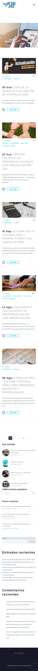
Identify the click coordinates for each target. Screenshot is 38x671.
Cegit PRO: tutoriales (17, 462)
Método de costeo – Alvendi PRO (21, 472)
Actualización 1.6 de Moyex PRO (24, 609)
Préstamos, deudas (8, 146)
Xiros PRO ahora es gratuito (19, 483)
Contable (16, 79)
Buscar (4, 538)
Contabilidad (6, 79)
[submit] (33, 492)
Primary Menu (34, 4)
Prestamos (24, 143)
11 (35, 293)
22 (23, 438)
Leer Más (12, 109)
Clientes (5, 143)
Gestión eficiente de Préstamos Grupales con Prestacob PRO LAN (20, 635)
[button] (3, 109)
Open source (17, 296)
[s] (19, 493)
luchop (7, 76)
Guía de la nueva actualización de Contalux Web (16, 506)
